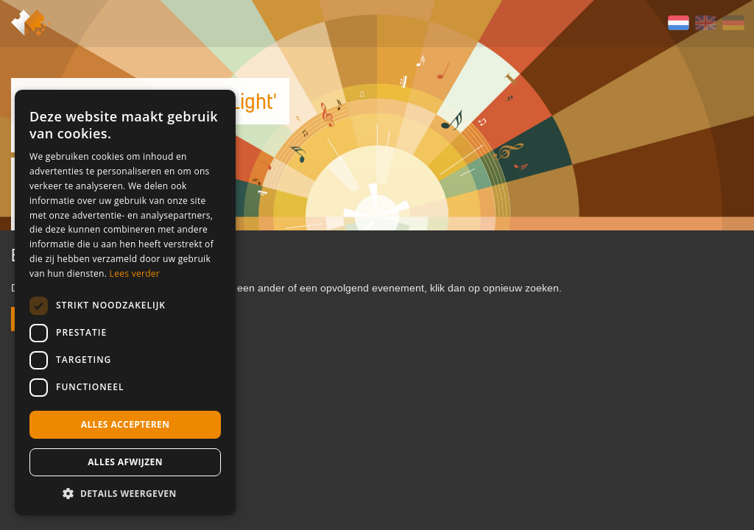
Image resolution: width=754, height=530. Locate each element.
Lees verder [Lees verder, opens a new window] (135, 273)
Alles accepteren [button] (125, 424)
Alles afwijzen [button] (125, 462)
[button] (125, 493)
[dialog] (125, 302)
